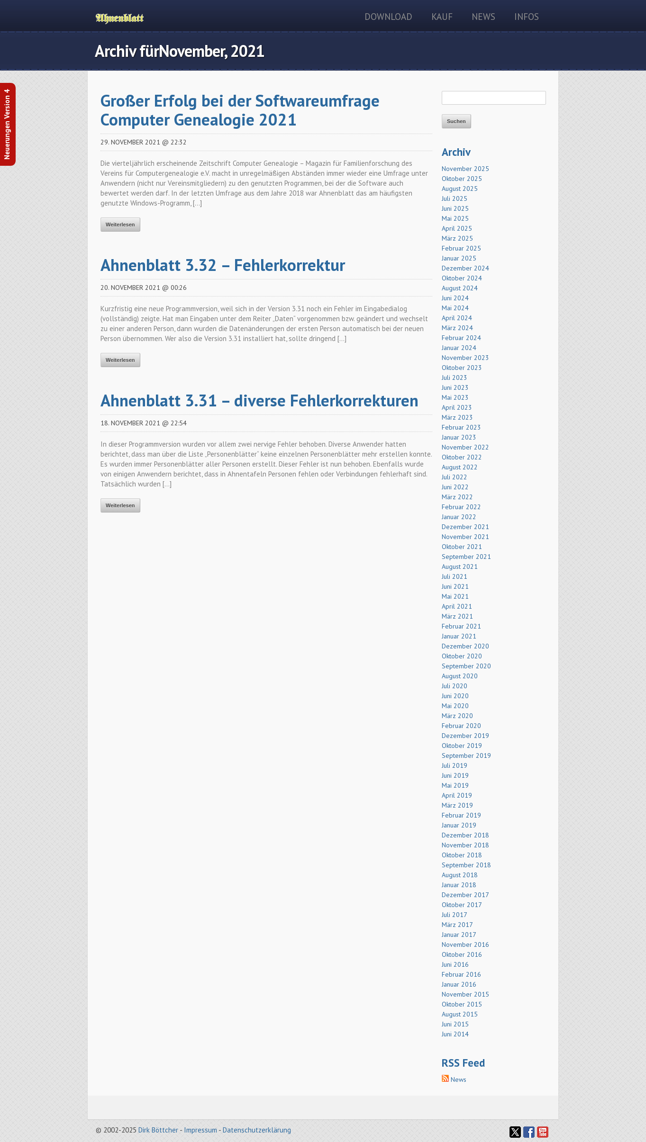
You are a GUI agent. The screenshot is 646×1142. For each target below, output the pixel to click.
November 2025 (465, 168)
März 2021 (457, 616)
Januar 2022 (459, 517)
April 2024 (457, 318)
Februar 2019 (461, 815)
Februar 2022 (461, 507)
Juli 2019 (454, 765)
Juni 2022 (455, 487)
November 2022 (465, 447)
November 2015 (465, 994)
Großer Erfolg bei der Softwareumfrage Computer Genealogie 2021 (240, 110)
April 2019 (457, 795)
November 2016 (465, 944)
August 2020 (460, 676)
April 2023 (457, 407)
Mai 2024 (455, 308)
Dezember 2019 (465, 735)
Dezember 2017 (465, 894)
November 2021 (465, 536)
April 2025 (457, 228)
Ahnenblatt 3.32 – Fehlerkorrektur (222, 265)
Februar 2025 (461, 248)
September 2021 (466, 556)
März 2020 (457, 715)
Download (388, 16)
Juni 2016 (455, 964)
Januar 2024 (459, 347)
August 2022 (460, 467)
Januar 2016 (459, 984)
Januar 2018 (459, 885)
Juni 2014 (455, 1034)
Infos (526, 16)
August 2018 (460, 875)
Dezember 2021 (465, 526)
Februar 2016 (461, 974)
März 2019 (457, 805)
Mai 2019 (455, 785)
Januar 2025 (459, 258)
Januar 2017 (459, 934)
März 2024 (457, 328)
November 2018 (465, 845)
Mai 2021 (455, 596)
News (483, 16)
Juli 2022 (454, 477)
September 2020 (466, 666)
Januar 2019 (459, 825)
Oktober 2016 (462, 954)
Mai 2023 (455, 397)
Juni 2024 (455, 298)
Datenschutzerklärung (257, 1129)
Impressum (200, 1129)
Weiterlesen (120, 224)
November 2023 (465, 357)
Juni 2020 (455, 696)
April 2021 (457, 606)
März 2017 (457, 924)
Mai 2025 (455, 218)
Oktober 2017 (462, 904)
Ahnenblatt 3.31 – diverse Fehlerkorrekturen (259, 400)
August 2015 (460, 1014)
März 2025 (457, 238)
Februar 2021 (461, 626)
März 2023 (457, 417)
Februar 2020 (461, 725)
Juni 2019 (455, 775)
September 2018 (466, 865)
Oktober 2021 (462, 546)
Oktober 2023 (462, 367)
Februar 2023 (461, 427)
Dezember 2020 (465, 646)
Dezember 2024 (465, 268)
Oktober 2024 (462, 278)
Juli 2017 (454, 914)
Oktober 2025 (462, 178)
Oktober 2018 (462, 855)
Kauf (442, 16)
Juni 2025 (455, 208)
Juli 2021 (454, 576)
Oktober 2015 (462, 1004)
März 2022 (457, 497)
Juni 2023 (455, 387)
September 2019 (466, 755)
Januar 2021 (459, 636)
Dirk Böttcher (158, 1129)
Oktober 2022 (462, 457)
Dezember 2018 (465, 835)
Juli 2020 (454, 686)
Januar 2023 (459, 437)
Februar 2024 (461, 337)
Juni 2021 (455, 586)
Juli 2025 (454, 198)
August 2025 (460, 188)
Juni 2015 (455, 1024)
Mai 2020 (455, 705)
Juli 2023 (454, 377)
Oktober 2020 (462, 656)
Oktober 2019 (462, 745)
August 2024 (460, 288)
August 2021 (460, 566)
